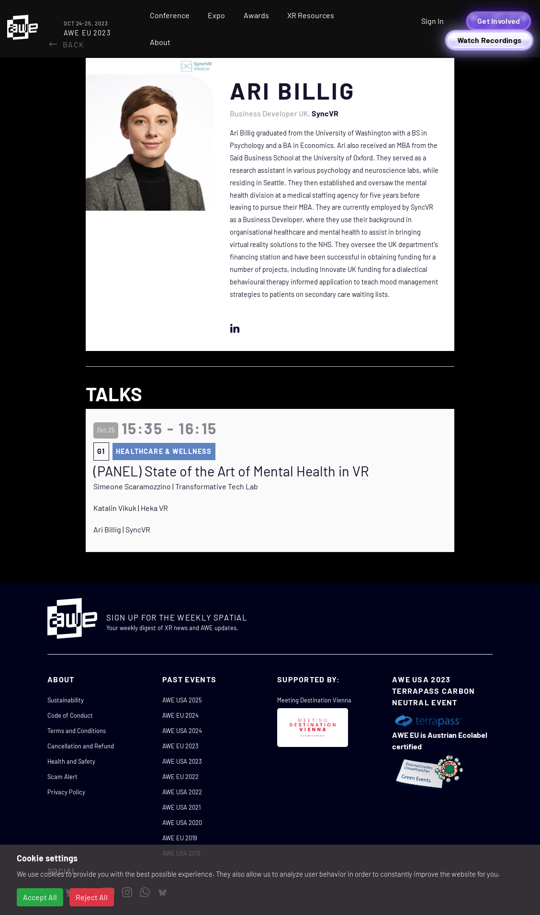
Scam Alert (62, 776)
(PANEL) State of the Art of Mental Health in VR (231, 471)
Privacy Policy (66, 792)
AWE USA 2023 (182, 761)
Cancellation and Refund (80, 746)
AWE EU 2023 (180, 746)
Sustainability (65, 700)
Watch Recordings (489, 40)
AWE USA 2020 (182, 822)
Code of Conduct (70, 715)
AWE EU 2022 (180, 776)
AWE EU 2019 (179, 838)
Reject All (92, 897)
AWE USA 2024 (182, 730)
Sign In (432, 20)
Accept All (40, 897)
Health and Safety (71, 761)
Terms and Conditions (76, 730)
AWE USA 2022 (182, 792)
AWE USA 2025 (182, 700)
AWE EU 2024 (180, 715)
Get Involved (498, 20)
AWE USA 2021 (181, 807)
